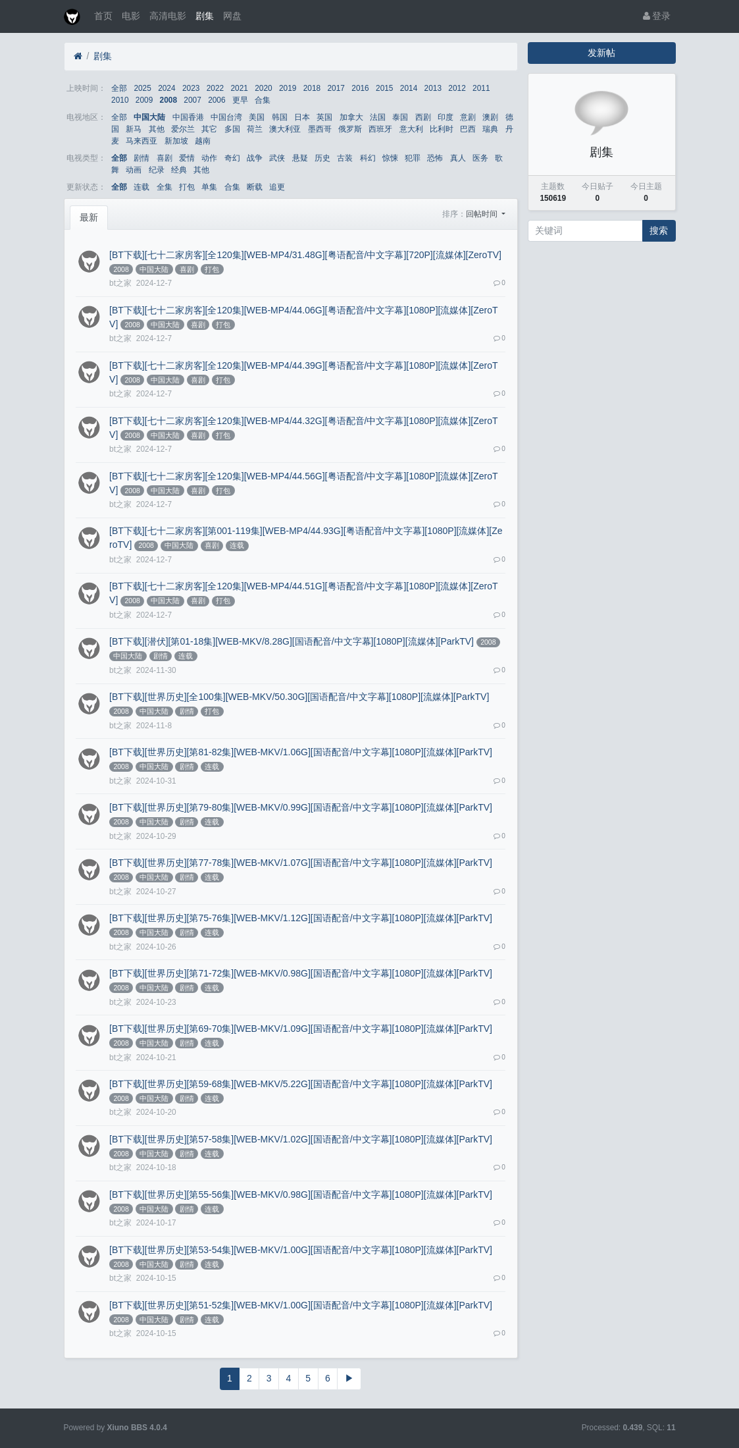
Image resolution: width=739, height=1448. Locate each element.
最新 (89, 217)
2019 (287, 88)
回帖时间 (482, 214)
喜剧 (164, 158)
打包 (187, 187)
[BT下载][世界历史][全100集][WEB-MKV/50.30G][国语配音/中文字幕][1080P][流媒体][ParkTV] (299, 696)
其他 (157, 129)
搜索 (659, 230)
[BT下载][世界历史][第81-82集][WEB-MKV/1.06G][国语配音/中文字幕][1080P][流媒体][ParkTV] (300, 752)
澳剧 (490, 117)
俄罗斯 (350, 129)
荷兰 (255, 129)
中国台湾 (226, 117)
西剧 (423, 117)
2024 (166, 88)
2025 (142, 88)
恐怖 (435, 158)
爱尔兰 (183, 129)
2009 (144, 100)
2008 (168, 100)
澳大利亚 (285, 129)
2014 (408, 88)
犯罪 (412, 158)
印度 (445, 117)
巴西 (468, 129)
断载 (255, 187)
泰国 (400, 117)
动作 (209, 158)
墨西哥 (320, 129)
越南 (203, 141)
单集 (209, 187)
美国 (257, 117)
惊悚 (390, 158)
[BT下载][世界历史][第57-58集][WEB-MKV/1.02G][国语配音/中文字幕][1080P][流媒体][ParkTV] (300, 1139)
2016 (360, 88)
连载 (141, 187)
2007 (192, 100)
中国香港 (188, 117)
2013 (433, 88)
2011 (481, 88)
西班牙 (380, 129)
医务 (480, 158)
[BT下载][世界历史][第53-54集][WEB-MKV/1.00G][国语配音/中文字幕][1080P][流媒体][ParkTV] (300, 1250)
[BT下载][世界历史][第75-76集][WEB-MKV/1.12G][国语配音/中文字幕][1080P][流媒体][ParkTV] (300, 918)
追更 (277, 187)
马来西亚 (141, 141)
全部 (119, 88)
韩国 (280, 117)
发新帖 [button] (601, 52)
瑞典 (490, 129)
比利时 (441, 129)
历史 (322, 158)
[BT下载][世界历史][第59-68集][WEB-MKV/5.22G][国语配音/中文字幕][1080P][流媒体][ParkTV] (300, 1084)
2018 (311, 88)
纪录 (157, 169)
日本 (302, 117)
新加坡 (176, 141)
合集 (262, 100)
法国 (378, 117)
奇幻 (232, 158)
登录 (657, 16)
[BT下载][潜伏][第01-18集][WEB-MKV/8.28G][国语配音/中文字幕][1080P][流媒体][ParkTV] (291, 641)
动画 (133, 169)
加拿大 (351, 117)
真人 (458, 158)
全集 (164, 187)
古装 (345, 158)
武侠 (277, 158)
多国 (232, 129)
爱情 (187, 158)
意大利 (411, 129)
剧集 (204, 16)
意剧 (468, 117)
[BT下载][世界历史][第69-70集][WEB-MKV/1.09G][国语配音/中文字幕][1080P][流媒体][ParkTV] (300, 1028)
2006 (216, 100)
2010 (119, 100)
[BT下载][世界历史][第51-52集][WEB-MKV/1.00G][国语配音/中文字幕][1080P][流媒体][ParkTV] (300, 1305)
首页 (103, 16)
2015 (384, 88)
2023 (190, 88)
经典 (179, 169)
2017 (336, 88)
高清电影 (167, 16)
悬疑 (300, 158)
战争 (255, 158)
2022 (215, 88)
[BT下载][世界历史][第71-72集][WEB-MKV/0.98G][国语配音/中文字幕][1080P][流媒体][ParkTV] (300, 973)
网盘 (232, 16)
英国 (324, 117)
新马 (133, 129)
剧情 (141, 158)
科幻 (368, 158)
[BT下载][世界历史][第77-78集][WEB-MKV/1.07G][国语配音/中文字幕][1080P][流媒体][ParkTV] (300, 862)
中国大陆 (149, 117)
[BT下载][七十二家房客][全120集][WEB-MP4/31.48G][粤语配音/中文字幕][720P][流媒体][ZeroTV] (305, 255)
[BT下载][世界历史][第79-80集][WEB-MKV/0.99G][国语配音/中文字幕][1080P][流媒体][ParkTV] (300, 807)
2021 (238, 88)
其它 (209, 129)
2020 (263, 88)
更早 (240, 100)
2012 (456, 88)
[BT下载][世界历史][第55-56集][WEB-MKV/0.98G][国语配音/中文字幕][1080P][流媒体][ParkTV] (300, 1194)
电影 (131, 16)
